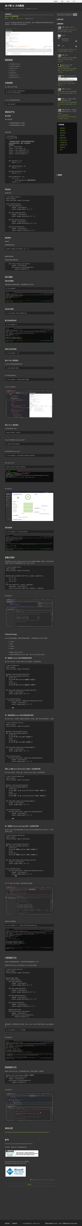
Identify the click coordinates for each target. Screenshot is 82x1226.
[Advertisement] (29, 1199)
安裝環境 (62, 130)
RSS (68, 1)
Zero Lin (62, 35)
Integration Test (35, 1179)
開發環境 (62, 128)
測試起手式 (63, 133)
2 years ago (65, 118)
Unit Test (20, 18)
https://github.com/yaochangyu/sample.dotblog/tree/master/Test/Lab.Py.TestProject (27, 1132)
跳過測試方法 (63, 145)
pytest (42, 1179)
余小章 (62, 27)
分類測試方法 (63, 142)
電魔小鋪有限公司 (50, 1223)
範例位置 (62, 147)
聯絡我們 (14, 1223)
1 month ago (70, 51)
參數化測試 (63, 137)
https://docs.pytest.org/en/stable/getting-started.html (19, 1143)
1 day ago (70, 31)
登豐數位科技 (66, 1223)
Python (46, 1179)
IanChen (62, 65)
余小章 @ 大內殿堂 (14, 5)
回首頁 (29, 1184)
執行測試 (62, 135)
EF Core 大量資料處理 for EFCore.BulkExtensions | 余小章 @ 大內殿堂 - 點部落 (67, 116)
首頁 (62, 1)
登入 (74, 1)
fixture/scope (63, 140)
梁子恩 (62, 99)
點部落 (55, 1)
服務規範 (7, 1223)
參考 (61, 149)
